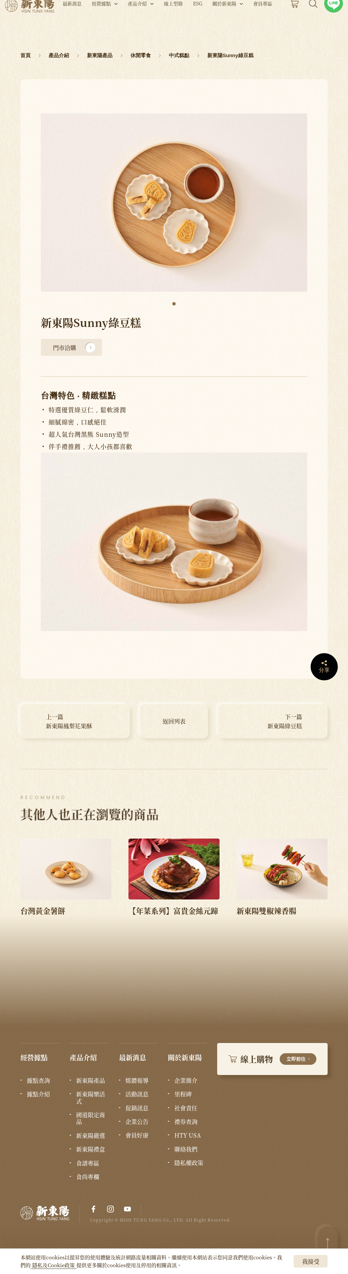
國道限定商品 (90, 1118)
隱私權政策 (188, 1162)
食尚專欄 (87, 1176)
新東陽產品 (90, 1080)
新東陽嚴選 (90, 1135)
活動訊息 (137, 1094)
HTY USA (187, 1135)
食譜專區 (87, 1163)
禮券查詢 (185, 1121)
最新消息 (72, 23)
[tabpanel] (174, 202)
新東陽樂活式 (90, 1098)
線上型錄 (173, 23)
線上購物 (272, 1059)
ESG (197, 23)
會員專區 (262, 23)
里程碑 (183, 1094)
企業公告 (137, 1121)
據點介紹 (38, 1094)
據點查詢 (38, 1080)
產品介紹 (137, 23)
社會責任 (185, 1108)
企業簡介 (185, 1080)
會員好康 (137, 1135)
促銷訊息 (137, 1108)
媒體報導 (137, 1080)
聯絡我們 (185, 1149)
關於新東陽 (224, 23)
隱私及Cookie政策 (53, 1265)
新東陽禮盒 (90, 1149)
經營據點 (101, 23)
